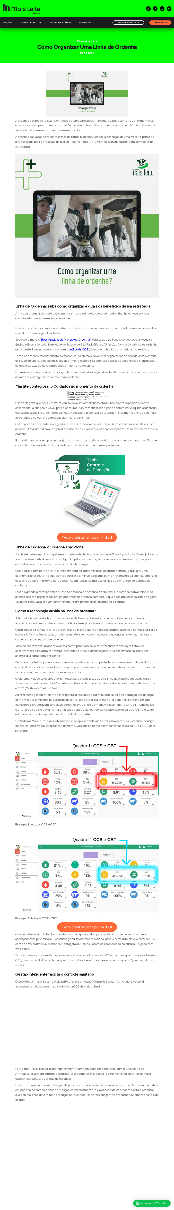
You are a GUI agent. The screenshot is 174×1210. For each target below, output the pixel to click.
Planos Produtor (30, 22)
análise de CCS (78, 349)
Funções (7, 22)
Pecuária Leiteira (87, 41)
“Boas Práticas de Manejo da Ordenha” (65, 339)
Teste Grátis (160, 22)
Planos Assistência (60, 22)
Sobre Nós (85, 22)
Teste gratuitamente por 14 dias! (87, 537)
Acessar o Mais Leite (128, 22)
